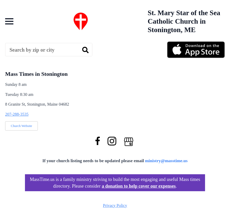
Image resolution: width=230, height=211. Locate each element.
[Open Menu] (9, 21)
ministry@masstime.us (166, 160)
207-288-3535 (17, 114)
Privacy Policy (115, 205)
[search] (85, 50)
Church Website (21, 126)
